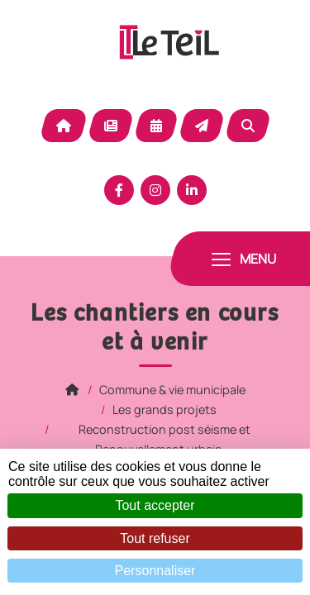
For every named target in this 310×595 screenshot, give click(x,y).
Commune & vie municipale (172, 389)
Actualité (111, 125)
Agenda (156, 125)
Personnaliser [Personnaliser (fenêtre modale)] (155, 571)
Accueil (63, 125)
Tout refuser (154, 538)
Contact (202, 125)
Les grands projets (164, 409)
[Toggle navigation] (243, 258)
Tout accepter (154, 505)
